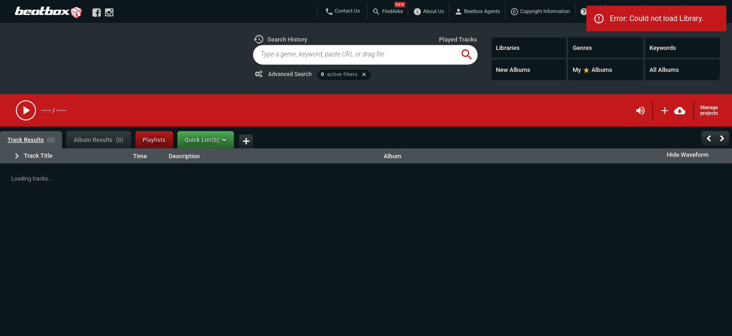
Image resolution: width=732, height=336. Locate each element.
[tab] (31, 139)
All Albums (664, 69)
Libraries (508, 47)
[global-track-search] (354, 54)
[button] (280, 39)
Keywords (662, 47)
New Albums (513, 69)
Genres (582, 47)
